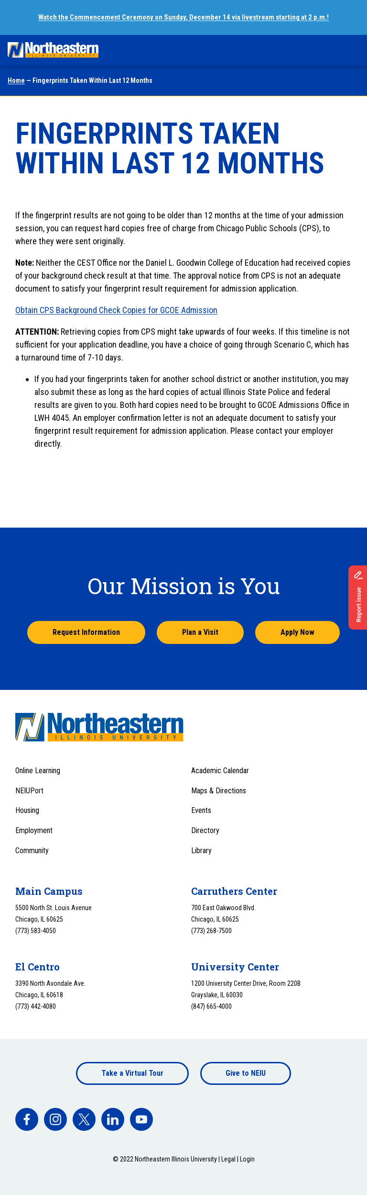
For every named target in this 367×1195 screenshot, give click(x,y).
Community (32, 850)
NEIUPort (29, 790)
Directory (205, 830)
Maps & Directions (218, 790)
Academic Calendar (220, 770)
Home (16, 80)
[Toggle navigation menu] (350, 50)
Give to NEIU (246, 1073)
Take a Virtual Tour (132, 1073)
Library (201, 850)
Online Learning (37, 770)
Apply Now (297, 632)
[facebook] (26, 1119)
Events (201, 810)
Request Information (86, 632)
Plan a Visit (200, 632)
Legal (228, 1159)
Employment (34, 830)
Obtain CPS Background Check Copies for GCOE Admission (116, 310)
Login (247, 1159)
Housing (27, 810)
